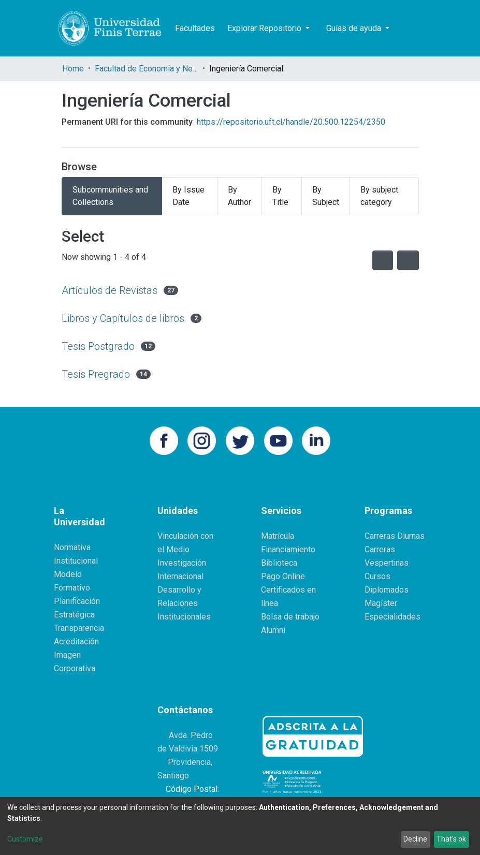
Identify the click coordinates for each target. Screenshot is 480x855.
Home (73, 68)
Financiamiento (288, 549)
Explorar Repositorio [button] (265, 28)
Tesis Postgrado (98, 346)
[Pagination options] (408, 260)
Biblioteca (279, 563)
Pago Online (283, 576)
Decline (415, 839)
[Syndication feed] (382, 260)
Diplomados (387, 590)
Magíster (381, 603)
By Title (280, 196)
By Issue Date (188, 196)
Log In (442, 28)
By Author (239, 196)
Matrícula (277, 536)
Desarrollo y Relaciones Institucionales (184, 603)
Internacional (180, 576)
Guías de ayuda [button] (354, 28)
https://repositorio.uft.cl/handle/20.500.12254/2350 (291, 122)
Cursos (377, 576)
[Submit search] (405, 28)
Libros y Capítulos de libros (123, 318)
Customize (25, 839)
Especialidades (392, 617)
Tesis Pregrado (96, 374)
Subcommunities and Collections (110, 196)
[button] (420, 28)
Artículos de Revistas (109, 290)
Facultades (195, 28)
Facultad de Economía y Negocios (146, 68)
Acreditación (76, 641)
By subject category (379, 196)
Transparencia (79, 628)
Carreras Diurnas (395, 536)
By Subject (325, 196)
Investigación (181, 563)
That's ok (451, 839)
